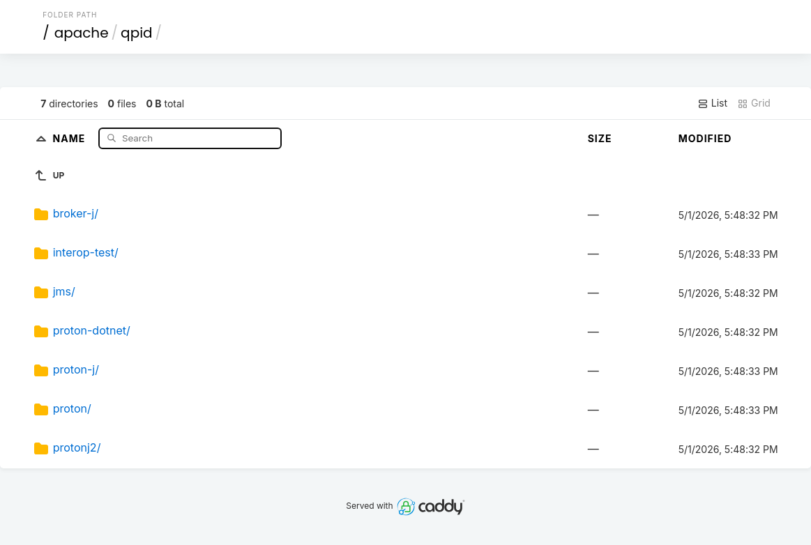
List (712, 103)
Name (71, 138)
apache (81, 33)
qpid (136, 33)
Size (600, 138)
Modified (705, 138)
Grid (754, 103)
